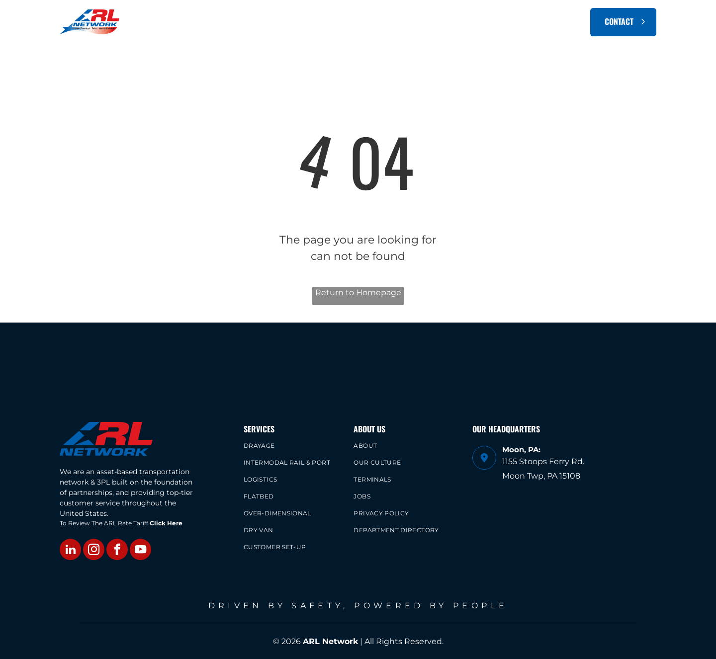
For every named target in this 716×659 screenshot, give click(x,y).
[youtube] (140, 551)
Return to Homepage (358, 292)
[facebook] (117, 551)
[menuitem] (279, 21)
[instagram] (93, 551)
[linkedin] (70, 551)
